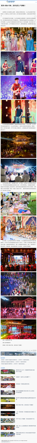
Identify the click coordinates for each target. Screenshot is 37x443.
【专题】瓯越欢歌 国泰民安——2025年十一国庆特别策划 (12, 363)
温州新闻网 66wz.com (9, 347)
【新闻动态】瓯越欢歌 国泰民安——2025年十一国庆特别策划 (13, 361)
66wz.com (18, 440)
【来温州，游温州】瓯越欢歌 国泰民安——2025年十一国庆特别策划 (15, 359)
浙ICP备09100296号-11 (5, 441)
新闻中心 (34, 350)
